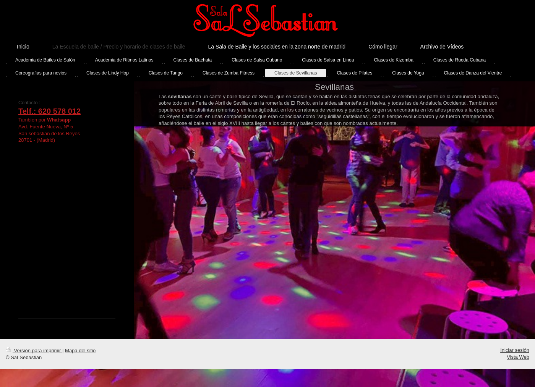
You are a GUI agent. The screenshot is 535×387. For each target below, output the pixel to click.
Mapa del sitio (80, 350)
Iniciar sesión (514, 350)
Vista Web (518, 357)
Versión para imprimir (34, 350)
